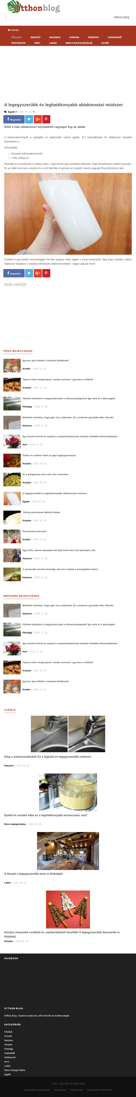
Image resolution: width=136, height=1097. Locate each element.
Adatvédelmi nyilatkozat (37, 1089)
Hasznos (55, 37)
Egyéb (105, 43)
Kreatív (35, 37)
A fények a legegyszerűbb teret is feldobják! (33, 873)
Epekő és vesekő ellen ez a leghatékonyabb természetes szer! (45, 815)
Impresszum (60, 1089)
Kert (37, 43)
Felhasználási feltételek (99, 1089)
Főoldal (13, 30)
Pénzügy (93, 37)
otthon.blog (121, 17)
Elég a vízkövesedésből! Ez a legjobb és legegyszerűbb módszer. (48, 756)
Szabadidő (114, 37)
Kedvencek (18, 43)
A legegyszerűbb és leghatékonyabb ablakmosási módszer (63, 104)
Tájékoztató (76, 1089)
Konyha (74, 37)
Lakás (53, 43)
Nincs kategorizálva (79, 43)
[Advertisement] (68, 73)
